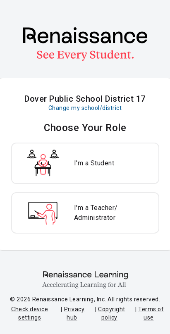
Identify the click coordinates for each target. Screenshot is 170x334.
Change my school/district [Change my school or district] (85, 108)
